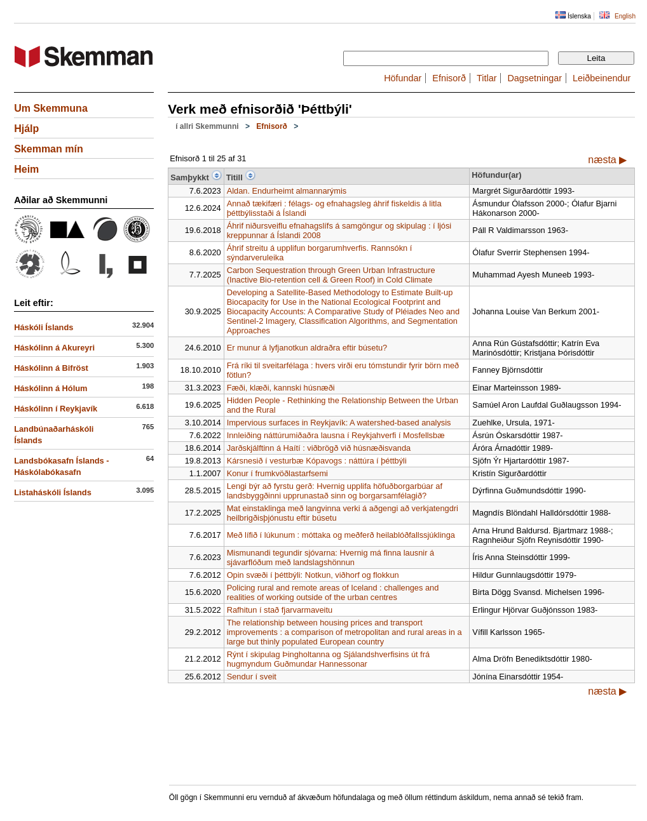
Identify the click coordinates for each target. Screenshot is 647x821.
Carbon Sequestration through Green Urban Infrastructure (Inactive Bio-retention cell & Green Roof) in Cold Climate (331, 274)
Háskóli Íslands (43, 327)
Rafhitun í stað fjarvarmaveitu (279, 610)
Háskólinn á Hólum (50, 388)
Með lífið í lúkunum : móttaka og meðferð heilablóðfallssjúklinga (341, 535)
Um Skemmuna (51, 108)
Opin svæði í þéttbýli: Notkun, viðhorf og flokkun (313, 575)
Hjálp (26, 128)
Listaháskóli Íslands (53, 492)
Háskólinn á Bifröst (51, 368)
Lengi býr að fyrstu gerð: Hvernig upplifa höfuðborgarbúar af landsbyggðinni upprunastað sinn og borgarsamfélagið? (334, 490)
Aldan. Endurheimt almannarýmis (287, 191)
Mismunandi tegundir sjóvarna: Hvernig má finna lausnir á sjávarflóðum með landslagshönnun (330, 557)
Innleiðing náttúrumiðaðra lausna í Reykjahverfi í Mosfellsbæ (336, 435)
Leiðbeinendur (601, 78)
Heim (26, 169)
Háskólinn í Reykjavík (55, 408)
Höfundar (402, 78)
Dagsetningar (534, 78)
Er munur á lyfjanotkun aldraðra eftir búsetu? (307, 347)
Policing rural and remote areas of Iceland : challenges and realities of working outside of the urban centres (333, 592)
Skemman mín (48, 149)
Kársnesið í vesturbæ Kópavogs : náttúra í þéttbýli (317, 460)
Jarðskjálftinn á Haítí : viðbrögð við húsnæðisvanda (319, 448)
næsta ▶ (607, 159)
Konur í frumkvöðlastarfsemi (277, 473)
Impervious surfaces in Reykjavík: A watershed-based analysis (339, 422)
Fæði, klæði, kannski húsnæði (281, 387)
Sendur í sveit (251, 676)
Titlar (486, 78)
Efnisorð (449, 78)
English (625, 16)
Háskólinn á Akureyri (54, 347)
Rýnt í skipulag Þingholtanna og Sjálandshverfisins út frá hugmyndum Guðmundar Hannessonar (328, 659)
